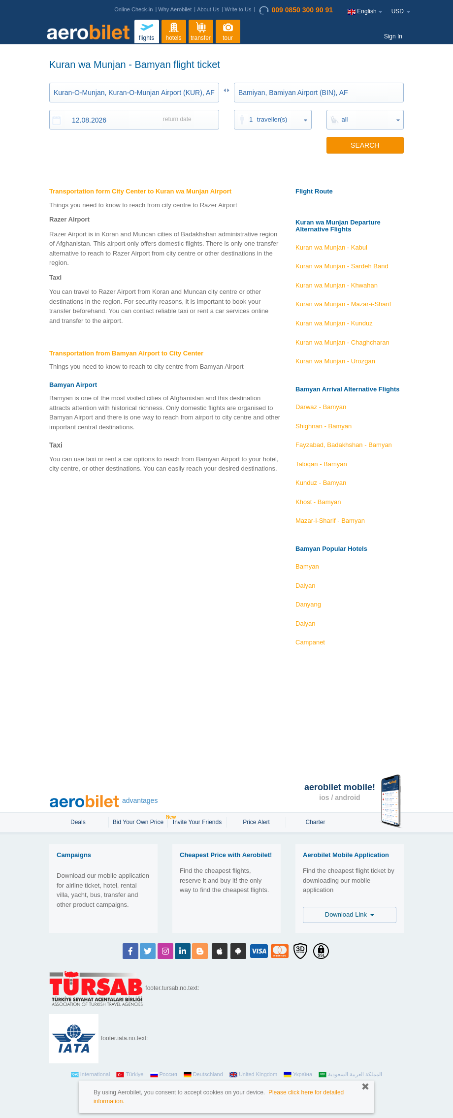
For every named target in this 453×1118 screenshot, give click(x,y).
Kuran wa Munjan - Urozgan (335, 361)
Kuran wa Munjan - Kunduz (334, 323)
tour (228, 30)
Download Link (350, 914)
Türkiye (129, 1075)
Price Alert (256, 822)
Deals (78, 822)
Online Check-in (133, 9)
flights (147, 30)
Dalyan (305, 585)
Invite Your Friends (197, 822)
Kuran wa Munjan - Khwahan (336, 285)
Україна (298, 1075)
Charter (315, 822)
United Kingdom (253, 1075)
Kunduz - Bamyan (320, 482)
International (90, 1075)
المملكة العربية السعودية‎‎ (350, 1075)
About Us (208, 9)
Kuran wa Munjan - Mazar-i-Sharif (343, 304)
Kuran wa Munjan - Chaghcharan (342, 342)
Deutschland (203, 1075)
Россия (163, 1075)
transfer (201, 30)
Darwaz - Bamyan (320, 407)
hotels (174, 30)
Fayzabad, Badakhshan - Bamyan (343, 444)
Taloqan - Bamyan (321, 464)
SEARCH (365, 145)
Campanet (310, 642)
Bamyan (307, 566)
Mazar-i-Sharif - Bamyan (330, 520)
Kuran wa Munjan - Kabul (331, 247)
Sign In (393, 36)
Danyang (308, 604)
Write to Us (238, 9)
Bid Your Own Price (139, 821)
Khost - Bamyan (318, 502)
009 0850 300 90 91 (296, 10)
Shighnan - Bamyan (323, 426)
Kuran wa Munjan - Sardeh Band (341, 266)
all (345, 119)
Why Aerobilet (175, 9)
